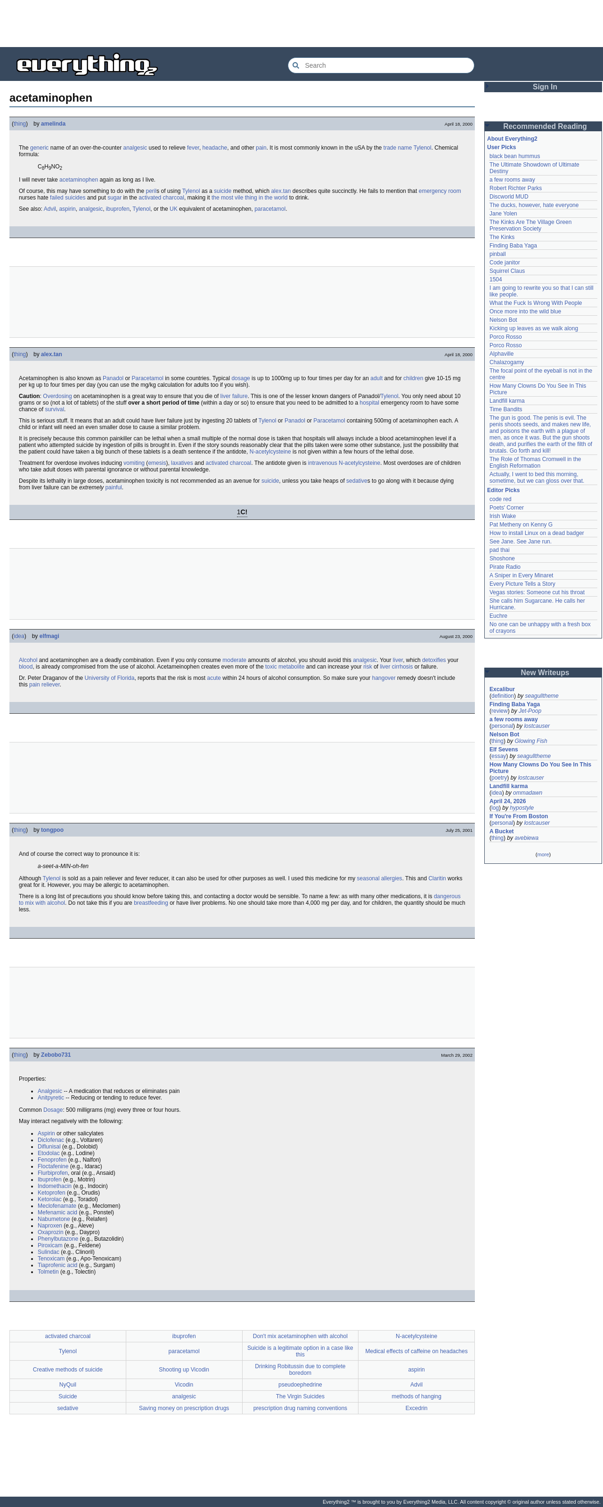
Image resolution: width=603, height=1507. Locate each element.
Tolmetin (48, 1271)
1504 (495, 279)
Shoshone (502, 558)
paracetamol (269, 209)
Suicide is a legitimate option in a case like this (300, 1351)
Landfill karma (507, 401)
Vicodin (184, 1384)
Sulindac (48, 1252)
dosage (240, 378)
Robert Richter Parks (515, 188)
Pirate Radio (505, 567)
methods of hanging (416, 1396)
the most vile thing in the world (249, 197)
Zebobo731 (56, 1055)
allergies (391, 878)
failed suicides (67, 197)
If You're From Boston (518, 816)
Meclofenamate (57, 1206)
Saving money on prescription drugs (184, 1408)
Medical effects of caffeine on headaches (417, 1351)
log (495, 808)
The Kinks (501, 237)
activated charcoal (161, 197)
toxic (271, 666)
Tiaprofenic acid (57, 1265)
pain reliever (44, 684)
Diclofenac (51, 1140)
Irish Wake (502, 516)
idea (19, 636)
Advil (50, 209)
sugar (114, 197)
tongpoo (52, 830)
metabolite (291, 666)
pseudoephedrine (300, 1384)
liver (398, 660)
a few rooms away (512, 179)
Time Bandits (505, 409)
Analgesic (50, 1091)
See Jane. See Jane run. (520, 541)
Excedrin (417, 1408)
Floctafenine (53, 1166)
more (543, 854)
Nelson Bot (503, 320)
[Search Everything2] (381, 65)
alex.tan (281, 191)
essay (498, 756)
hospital (369, 402)
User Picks (501, 147)
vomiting (134, 463)
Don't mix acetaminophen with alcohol (300, 1336)
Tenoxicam (51, 1258)
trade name (397, 147)
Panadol (113, 378)
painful (113, 487)
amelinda (53, 123)
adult (376, 378)
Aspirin (46, 1133)
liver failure (234, 396)
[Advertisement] (301, 23)
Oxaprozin (51, 1232)
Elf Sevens (503, 749)
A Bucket (501, 831)
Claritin (437, 878)
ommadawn (527, 792)
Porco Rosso (505, 337)
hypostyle (522, 808)
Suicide (67, 1396)
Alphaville (501, 354)
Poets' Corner (506, 507)
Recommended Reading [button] (545, 126)
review (499, 711)
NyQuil (67, 1384)
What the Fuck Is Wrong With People (535, 303)
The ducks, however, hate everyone (534, 205)
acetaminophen (78, 179)
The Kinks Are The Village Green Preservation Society (530, 225)
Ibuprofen (50, 1179)
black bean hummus (514, 156)
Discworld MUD (509, 196)
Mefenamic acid (57, 1212)
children (413, 378)
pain (261, 147)
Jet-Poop (530, 711)
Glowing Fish (530, 741)
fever (193, 147)
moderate (234, 660)
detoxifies (434, 660)
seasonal (368, 878)
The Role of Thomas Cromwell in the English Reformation (535, 462)
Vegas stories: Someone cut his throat (537, 592)
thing (20, 123)
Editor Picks (503, 490)
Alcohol (28, 660)
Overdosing (57, 396)
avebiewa (526, 838)
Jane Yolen (503, 213)
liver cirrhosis (396, 666)
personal (502, 726)
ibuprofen (118, 209)
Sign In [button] (545, 87)
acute (214, 678)
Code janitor (504, 262)
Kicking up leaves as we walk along (533, 328)
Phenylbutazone (58, 1239)
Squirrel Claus (507, 271)
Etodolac (49, 1153)
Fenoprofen (52, 1159)
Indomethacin (55, 1186)
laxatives (182, 463)
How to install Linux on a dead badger (536, 533)
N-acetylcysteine (270, 451)
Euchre (498, 616)
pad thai (499, 550)
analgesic (135, 147)
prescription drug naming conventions (300, 1408)
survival (54, 409)
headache (215, 147)
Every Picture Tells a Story (522, 584)
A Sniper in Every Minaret (521, 575)
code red (500, 499)
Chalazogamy (506, 362)
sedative (356, 481)
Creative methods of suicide (68, 1369)
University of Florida (109, 678)
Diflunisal (49, 1146)
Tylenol (423, 147)
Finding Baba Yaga (513, 245)
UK (174, 209)
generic (39, 147)
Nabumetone (54, 1219)
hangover (384, 678)
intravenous (322, 463)
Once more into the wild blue (525, 311)
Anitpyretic (51, 1097)
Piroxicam (50, 1245)
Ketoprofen (51, 1192)
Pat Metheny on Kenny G (521, 524)
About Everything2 (512, 139)
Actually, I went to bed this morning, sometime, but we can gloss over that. (536, 477)
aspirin (67, 209)
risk (367, 666)
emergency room (440, 191)
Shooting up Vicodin (184, 1369)
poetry (499, 777)
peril (151, 191)
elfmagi (49, 636)
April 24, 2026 (507, 801)
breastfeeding (151, 903)
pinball (497, 254)
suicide (222, 191)
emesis (157, 463)
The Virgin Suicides (300, 1396)
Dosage (53, 1110)
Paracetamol (147, 378)
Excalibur (502, 689)
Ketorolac (50, 1199)
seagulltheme (541, 696)
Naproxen (50, 1225)
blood (26, 666)
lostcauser (537, 726)
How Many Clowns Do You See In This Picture (540, 767)
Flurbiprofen (53, 1173)
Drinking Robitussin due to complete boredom (300, 1369)
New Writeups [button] (545, 673)
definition (502, 696)
